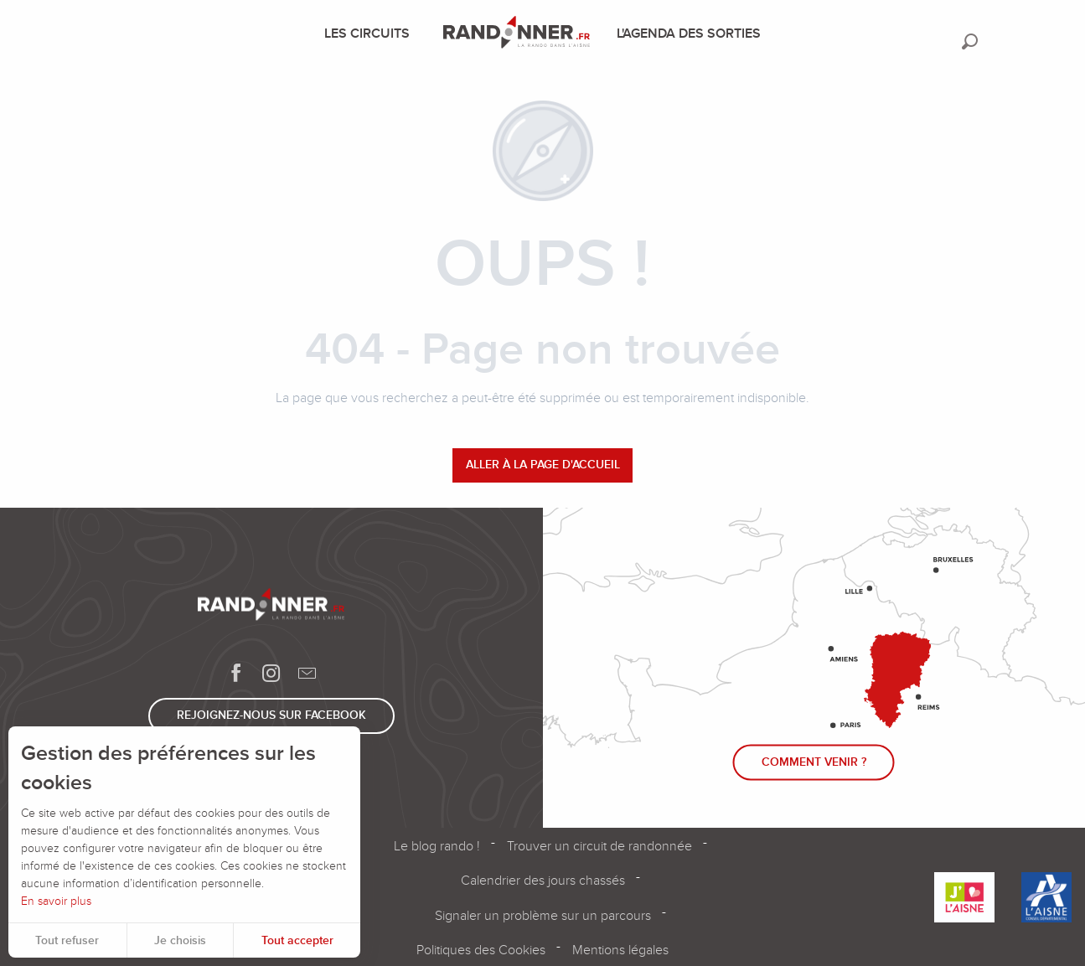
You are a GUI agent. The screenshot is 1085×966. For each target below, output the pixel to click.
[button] (969, 41)
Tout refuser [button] (67, 940)
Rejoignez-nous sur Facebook (271, 715)
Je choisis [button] (180, 940)
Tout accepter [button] (297, 940)
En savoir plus (56, 901)
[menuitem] (370, 33)
